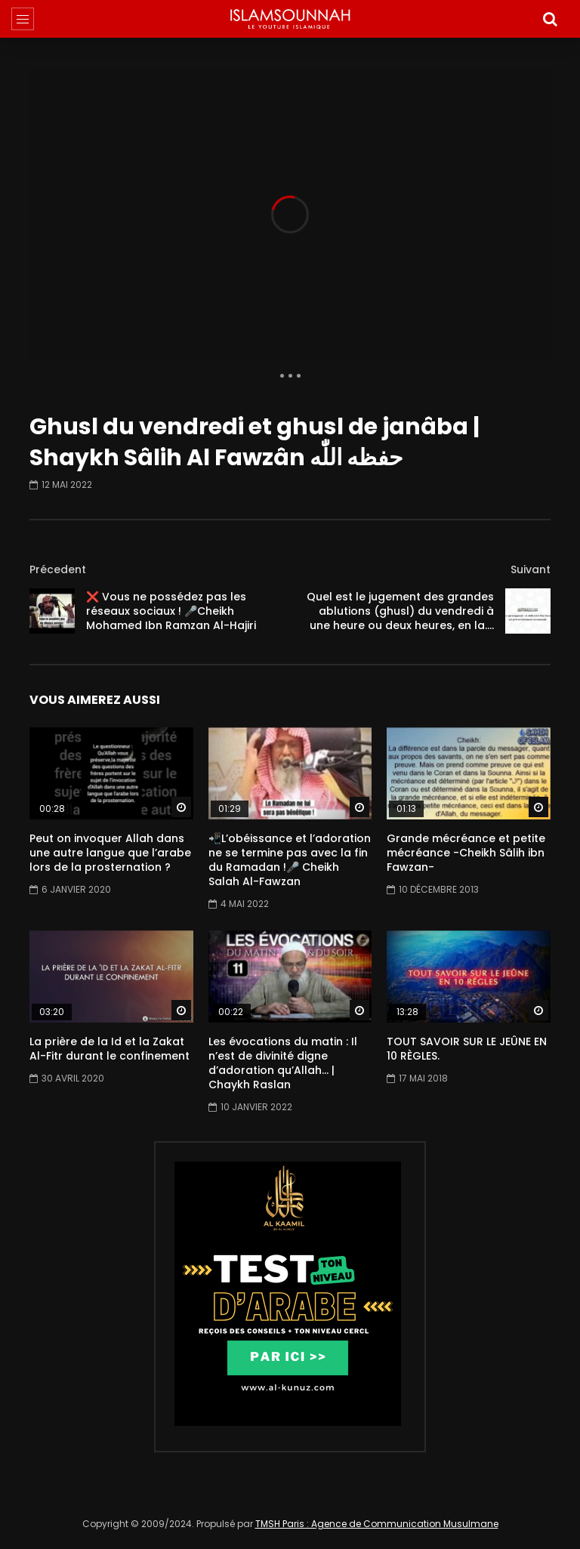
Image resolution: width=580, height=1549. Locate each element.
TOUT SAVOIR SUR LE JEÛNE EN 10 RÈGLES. (467, 1048)
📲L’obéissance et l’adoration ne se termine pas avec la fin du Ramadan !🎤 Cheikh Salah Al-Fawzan (289, 860)
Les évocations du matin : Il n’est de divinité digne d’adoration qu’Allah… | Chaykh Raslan (282, 1063)
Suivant (531, 569)
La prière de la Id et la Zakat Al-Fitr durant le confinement (109, 1048)
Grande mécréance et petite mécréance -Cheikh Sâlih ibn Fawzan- (466, 853)
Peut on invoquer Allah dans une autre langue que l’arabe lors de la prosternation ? (110, 853)
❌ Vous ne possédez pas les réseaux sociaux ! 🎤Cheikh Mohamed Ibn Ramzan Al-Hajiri (171, 611)
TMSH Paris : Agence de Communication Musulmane (376, 1523)
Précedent (57, 569)
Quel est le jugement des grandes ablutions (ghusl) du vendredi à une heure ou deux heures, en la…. (400, 611)
